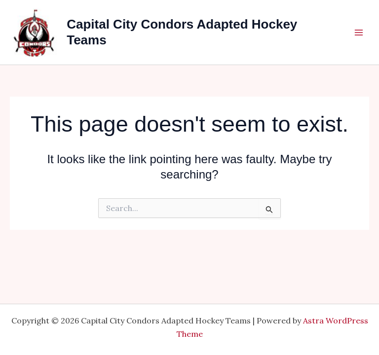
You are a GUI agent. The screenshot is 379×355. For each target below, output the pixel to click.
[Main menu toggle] (358, 32)
